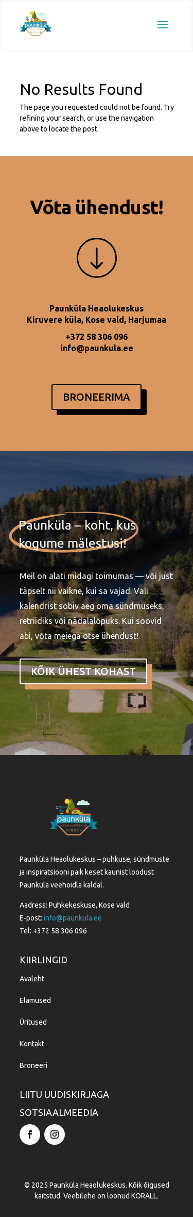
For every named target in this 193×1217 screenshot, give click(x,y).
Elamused (35, 1000)
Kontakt (32, 1044)
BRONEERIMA (96, 397)
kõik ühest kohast (83, 671)
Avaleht (32, 979)
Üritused (33, 1022)
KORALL (144, 1196)
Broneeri (33, 1065)
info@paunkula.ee (96, 348)
